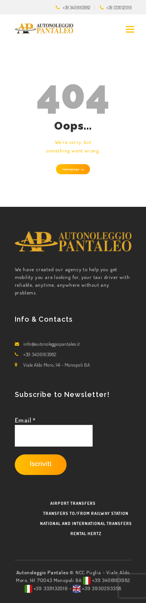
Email (25, 420)
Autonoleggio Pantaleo (43, 572)
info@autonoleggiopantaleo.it (51, 344)
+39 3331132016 (119, 7)
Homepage (70, 169)
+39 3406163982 (76, 7)
